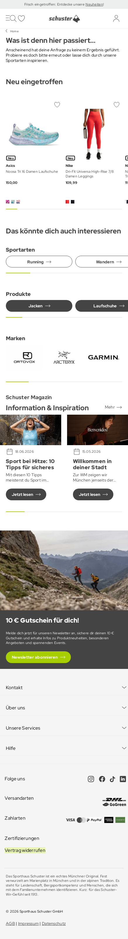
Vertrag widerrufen (25, 850)
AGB (10, 923)
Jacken (35, 306)
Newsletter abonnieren (35, 657)
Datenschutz (54, 923)
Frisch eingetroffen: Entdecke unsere (55, 4)
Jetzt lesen (22, 494)
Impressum (28, 923)
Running (35, 262)
